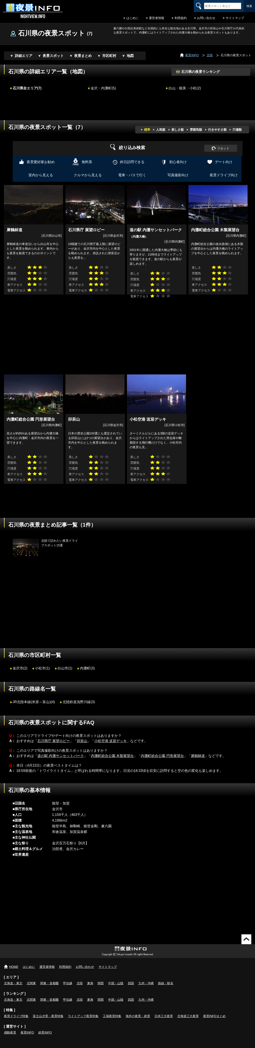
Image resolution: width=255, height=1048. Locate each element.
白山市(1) (65, 668)
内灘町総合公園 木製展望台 (112, 756)
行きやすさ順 (217, 129)
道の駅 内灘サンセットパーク (60, 756)
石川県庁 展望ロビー (53, 741)
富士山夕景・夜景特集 (48, 1016)
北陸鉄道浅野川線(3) (79, 702)
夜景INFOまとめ (214, 1016)
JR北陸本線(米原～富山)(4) (34, 702)
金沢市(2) (20, 668)
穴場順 (237, 129)
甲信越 (67, 983)
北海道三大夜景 (188, 1016)
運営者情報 (156, 18)
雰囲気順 (196, 129)
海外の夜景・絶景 (138, 1016)
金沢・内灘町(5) (103, 88)
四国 (131, 983)
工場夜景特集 (112, 1016)
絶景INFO (45, 1032)
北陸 (80, 983)
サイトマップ (235, 18)
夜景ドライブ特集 (16, 1016)
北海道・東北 (13, 983)
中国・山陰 (115, 983)
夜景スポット (53, 56)
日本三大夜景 (164, 1016)
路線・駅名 (165, 983)
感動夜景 (10, 1032)
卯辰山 (82, 741)
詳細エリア (23, 56)
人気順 (160, 129)
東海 (90, 983)
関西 (101, 983)
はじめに (132, 18)
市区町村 (109, 56)
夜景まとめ (83, 56)
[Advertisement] (127, 108)
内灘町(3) (87, 668)
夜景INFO (27, 1032)
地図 (130, 56)
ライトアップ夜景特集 (83, 1016)
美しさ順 (177, 129)
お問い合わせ (206, 18)
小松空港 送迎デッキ (110, 741)
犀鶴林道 (198, 756)
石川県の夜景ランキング (200, 72)
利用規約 (180, 18)
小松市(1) (42, 668)
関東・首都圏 (49, 983)
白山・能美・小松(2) (185, 88)
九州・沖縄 (146, 983)
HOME (13, 967)
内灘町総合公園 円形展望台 (162, 756)
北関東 (31, 983)
